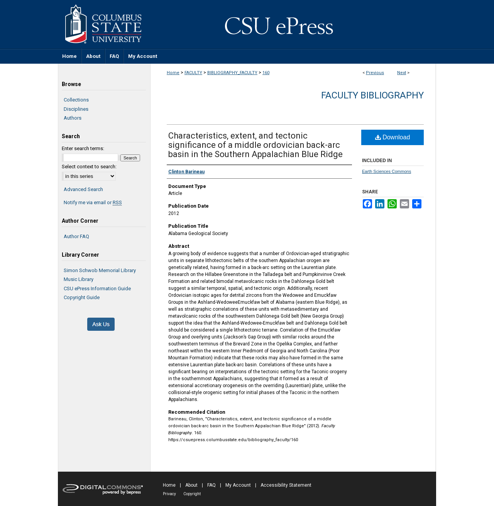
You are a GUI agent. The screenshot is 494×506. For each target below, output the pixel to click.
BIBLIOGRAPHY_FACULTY (232, 72)
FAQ (211, 485)
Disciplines (76, 109)
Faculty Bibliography (372, 95)
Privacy (169, 494)
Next (401, 72)
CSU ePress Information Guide (97, 288)
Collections (76, 100)
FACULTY (193, 72)
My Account (238, 485)
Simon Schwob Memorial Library (100, 270)
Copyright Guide (82, 297)
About (191, 485)
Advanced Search (83, 189)
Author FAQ (76, 236)
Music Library (78, 279)
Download (392, 137)
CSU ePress (293, 24)
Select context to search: (89, 166)
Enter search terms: (83, 148)
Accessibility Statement (286, 485)
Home (173, 72)
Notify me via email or (93, 203)
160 (265, 72)
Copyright (192, 494)
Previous (375, 72)
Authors (72, 118)
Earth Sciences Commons (386, 171)
